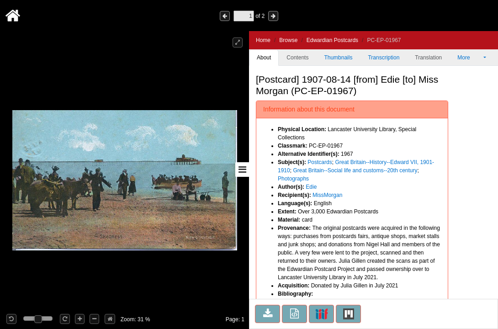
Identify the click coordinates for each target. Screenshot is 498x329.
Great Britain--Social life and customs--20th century (355, 170)
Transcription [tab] (383, 57)
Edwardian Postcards (332, 40)
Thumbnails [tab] (338, 57)
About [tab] (264, 57)
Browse (288, 40)
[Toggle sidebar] (242, 169)
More (469, 57)
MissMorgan (327, 195)
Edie (311, 187)
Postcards (319, 162)
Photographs (293, 178)
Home (263, 40)
